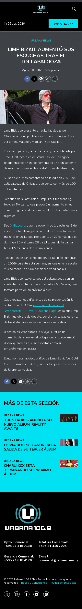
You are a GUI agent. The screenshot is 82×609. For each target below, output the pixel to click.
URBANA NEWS (41, 40)
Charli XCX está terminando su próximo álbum (27, 542)
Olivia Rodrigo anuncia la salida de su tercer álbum (30, 520)
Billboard (19, 225)
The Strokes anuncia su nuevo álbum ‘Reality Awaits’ (28, 497)
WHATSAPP (63, 24)
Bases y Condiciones (34, 583)
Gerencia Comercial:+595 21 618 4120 (19, 558)
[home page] (41, 9)
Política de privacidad (63, 583)
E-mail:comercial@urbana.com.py (58, 558)
